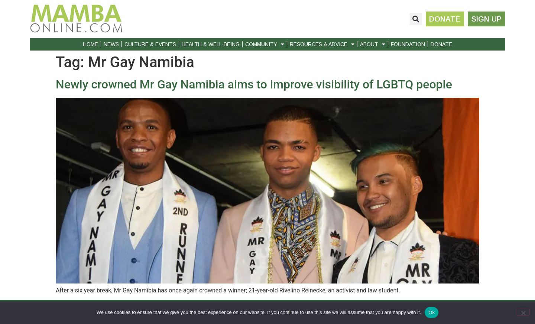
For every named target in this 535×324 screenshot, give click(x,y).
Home (90, 44)
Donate (441, 44)
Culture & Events (150, 44)
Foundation (408, 44)
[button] (415, 19)
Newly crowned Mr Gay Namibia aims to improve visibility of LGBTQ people (254, 84)
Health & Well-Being (211, 44)
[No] (523, 312)
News (111, 44)
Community (264, 44)
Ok (431, 312)
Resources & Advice (322, 44)
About (372, 44)
